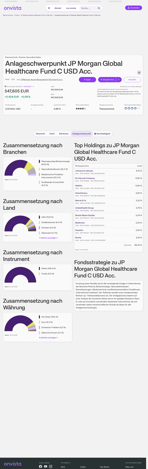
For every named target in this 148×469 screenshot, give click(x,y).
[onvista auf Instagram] (50, 467)
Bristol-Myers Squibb (85, 215)
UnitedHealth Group (84, 208)
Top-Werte (104, 467)
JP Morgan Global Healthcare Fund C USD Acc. (37, 15)
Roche (78, 237)
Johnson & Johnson (84, 170)
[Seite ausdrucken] (139, 72)
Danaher (79, 230)
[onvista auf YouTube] (45, 467)
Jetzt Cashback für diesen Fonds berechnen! (112, 89)
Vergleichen (107, 79)
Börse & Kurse (8, 15)
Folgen (87, 79)
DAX (63, 467)
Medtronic (80, 222)
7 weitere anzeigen (48, 238)
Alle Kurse (63, 133)
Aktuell (58, 8)
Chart (52, 133)
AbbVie (78, 185)
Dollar (83, 467)
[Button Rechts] (119, 79)
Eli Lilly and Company (85, 178)
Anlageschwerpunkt (81, 133)
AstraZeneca (81, 193)
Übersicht (40, 133)
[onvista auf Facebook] (40, 467)
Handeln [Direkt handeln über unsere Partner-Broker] (132, 79)
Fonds (17, 15)
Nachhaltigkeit (102, 133)
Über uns (129, 467)
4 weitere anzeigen (48, 337)
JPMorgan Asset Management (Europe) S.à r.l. (42, 79)
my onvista (71, 8)
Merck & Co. (81, 200)
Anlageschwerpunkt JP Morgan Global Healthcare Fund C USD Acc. (78, 15)
